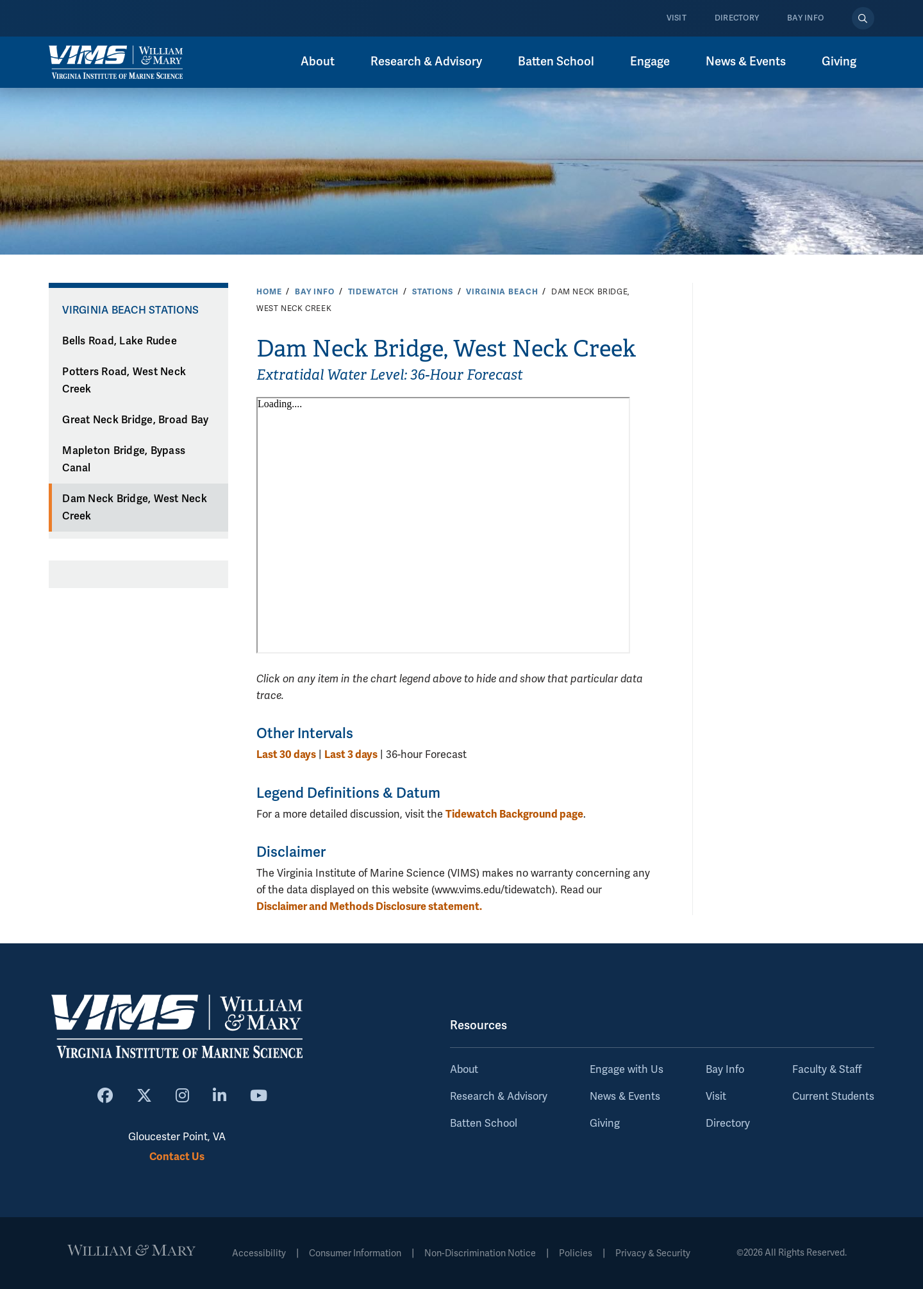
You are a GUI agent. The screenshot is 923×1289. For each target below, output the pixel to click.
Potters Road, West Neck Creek (124, 381)
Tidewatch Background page (514, 814)
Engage (650, 62)
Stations (432, 292)
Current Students (833, 1096)
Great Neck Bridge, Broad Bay (135, 420)
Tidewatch (373, 292)
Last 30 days (286, 754)
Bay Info (805, 18)
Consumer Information (355, 1253)
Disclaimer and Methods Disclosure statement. (369, 906)
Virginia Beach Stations (130, 310)
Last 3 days (351, 754)
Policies (575, 1253)
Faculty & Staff (826, 1069)
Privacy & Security (652, 1253)
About (318, 62)
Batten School (556, 62)
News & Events (746, 62)
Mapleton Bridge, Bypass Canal (123, 459)
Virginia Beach (502, 292)
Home (268, 292)
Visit (676, 18)
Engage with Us (626, 1069)
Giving (839, 62)
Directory (737, 18)
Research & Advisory (426, 62)
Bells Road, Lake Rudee (119, 341)
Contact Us (176, 1156)
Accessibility (259, 1253)
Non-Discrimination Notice (480, 1253)
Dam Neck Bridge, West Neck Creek (134, 508)
